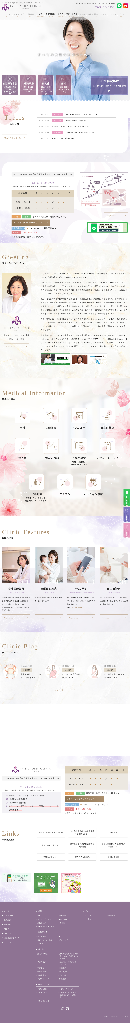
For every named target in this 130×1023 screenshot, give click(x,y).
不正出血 (41, 968)
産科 (41, 15)
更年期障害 (41, 975)
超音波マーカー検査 (45, 940)
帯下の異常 (63, 972)
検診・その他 (72, 15)
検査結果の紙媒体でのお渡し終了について (84, 114)
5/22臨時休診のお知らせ (76, 121)
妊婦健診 (63, 916)
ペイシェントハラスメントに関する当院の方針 (71, 127)
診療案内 (8, 924)
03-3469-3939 (42, 182)
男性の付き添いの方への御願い (65, 139)
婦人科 (61, 15)
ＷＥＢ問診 (127, 532)
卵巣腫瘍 (63, 979)
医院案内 (32, 15)
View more (10, 347)
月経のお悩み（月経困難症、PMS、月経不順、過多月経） (68, 956)
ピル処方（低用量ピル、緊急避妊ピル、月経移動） (68, 995)
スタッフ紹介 (20, 15)
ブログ (119, 15)
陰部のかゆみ (42, 972)
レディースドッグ (66, 989)
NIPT (61, 936)
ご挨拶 (89, 919)
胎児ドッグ (41, 923)
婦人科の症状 (42, 954)
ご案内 (89, 915)
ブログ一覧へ (60, 690)
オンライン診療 (43, 1001)
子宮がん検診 (42, 989)
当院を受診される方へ (96, 15)
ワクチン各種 (42, 992)
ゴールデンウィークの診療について (81, 133)
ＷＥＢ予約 (127, 516)
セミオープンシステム (46, 919)
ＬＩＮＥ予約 (127, 499)
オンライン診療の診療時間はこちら (29, 223)
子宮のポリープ (43, 979)
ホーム (10, 15)
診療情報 (112, 915)
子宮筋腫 (63, 975)
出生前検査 (50, 15)
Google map (111, 216)
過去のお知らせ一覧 (12, 138)
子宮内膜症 (41, 962)
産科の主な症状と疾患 (46, 926)
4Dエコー (63, 923)
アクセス (111, 15)
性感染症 (63, 968)
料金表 (82, 15)
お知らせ (8, 933)
